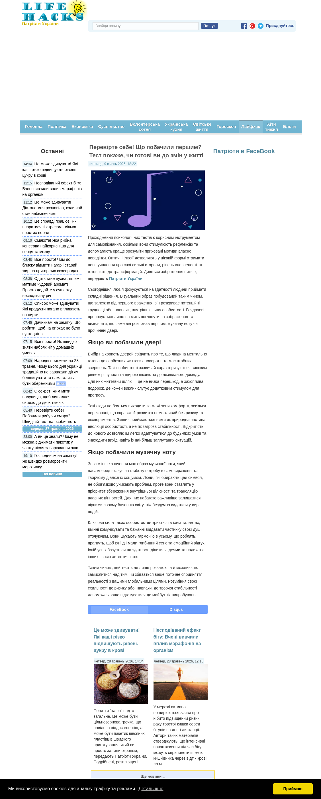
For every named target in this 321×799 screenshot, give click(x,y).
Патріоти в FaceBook (244, 151)
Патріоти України (125, 278)
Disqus (176, 609)
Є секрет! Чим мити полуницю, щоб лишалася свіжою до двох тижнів (47, 397)
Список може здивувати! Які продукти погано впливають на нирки (51, 309)
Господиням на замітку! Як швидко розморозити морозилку (50, 461)
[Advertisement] (161, 77)
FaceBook (119, 609)
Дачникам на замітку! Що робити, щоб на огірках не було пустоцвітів (52, 328)
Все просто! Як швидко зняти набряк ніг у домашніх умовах (50, 347)
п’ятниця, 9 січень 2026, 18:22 (112, 164)
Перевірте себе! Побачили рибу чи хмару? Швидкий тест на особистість (49, 416)
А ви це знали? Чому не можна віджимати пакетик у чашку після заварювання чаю (51, 442)
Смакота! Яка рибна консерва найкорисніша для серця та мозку (48, 246)
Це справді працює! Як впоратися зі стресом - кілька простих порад (49, 227)
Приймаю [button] (292, 788)
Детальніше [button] (150, 788)
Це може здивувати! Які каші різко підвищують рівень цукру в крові (50, 170)
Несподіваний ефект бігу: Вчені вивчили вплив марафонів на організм (52, 189)
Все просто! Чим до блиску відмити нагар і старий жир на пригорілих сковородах (50, 265)
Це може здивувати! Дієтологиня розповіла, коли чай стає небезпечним (52, 208)
